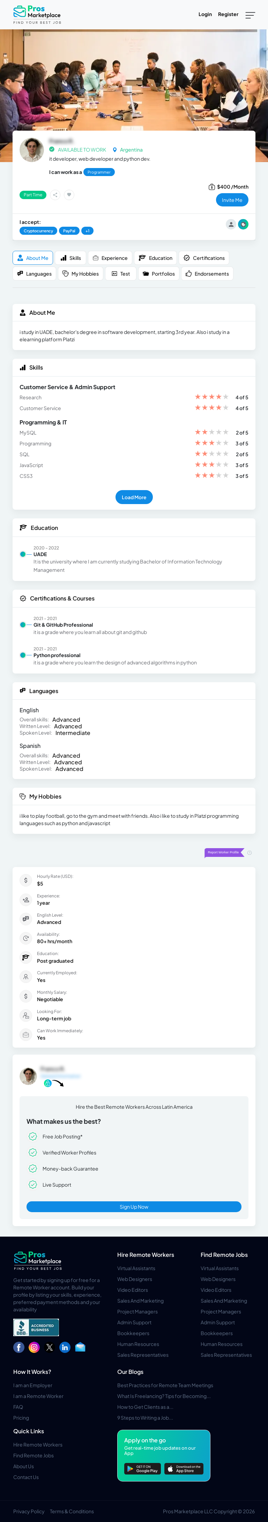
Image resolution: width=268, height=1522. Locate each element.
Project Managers (137, 1311)
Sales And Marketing (140, 1300)
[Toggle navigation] (250, 15)
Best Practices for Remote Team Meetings (165, 1385)
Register (228, 14)
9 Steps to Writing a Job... (145, 1417)
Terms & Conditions (72, 1511)
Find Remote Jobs (224, 1254)
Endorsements (207, 273)
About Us (23, 1466)
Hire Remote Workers (145, 1254)
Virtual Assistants (136, 1268)
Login (205, 14)
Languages (34, 273)
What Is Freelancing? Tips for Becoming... (164, 1396)
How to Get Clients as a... (145, 1407)
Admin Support (134, 1322)
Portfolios (159, 273)
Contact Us (26, 1477)
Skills (70, 258)
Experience (110, 258)
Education (155, 258)
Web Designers (134, 1279)
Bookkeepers (133, 1333)
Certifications (204, 257)
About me (33, 258)
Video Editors (132, 1290)
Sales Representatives (143, 1355)
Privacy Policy (29, 1511)
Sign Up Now (134, 1206)
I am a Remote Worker (38, 1396)
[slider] (211, 397)
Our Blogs (130, 1371)
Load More (134, 497)
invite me (232, 200)
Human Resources (138, 1344)
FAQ (18, 1407)
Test (120, 273)
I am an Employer (32, 1385)
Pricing (21, 1417)
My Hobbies (80, 273)
